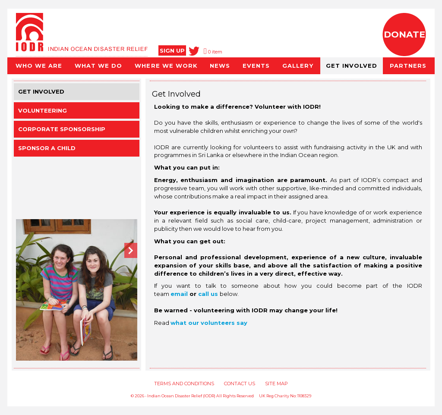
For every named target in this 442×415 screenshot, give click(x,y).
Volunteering (42, 110)
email (179, 293)
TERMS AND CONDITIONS (184, 383)
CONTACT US (239, 383)
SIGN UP (172, 50)
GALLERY (297, 65)
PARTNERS (408, 65)
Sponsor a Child (47, 148)
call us (208, 293)
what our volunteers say (208, 322)
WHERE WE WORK (166, 65)
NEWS (220, 65)
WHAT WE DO (98, 65)
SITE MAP (276, 383)
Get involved (41, 91)
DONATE (404, 34)
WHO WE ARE (39, 65)
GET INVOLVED (351, 65)
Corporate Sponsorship (61, 129)
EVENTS (256, 65)
